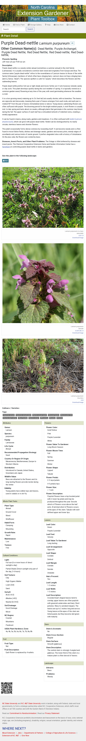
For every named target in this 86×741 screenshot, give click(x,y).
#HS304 (59, 418)
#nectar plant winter (9, 418)
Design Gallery (35, 25)
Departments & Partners (33, 733)
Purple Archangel (65, 48)
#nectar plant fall (66, 415)
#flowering (44, 418)
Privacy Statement (52, 713)
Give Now (58, 25)
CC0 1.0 (81, 235)
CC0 (82, 400)
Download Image (77, 237)
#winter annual (34, 418)
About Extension (8, 733)
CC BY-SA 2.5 (79, 331)
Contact (71, 25)
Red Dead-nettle (59, 52)
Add (5, 161)
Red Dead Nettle (37, 52)
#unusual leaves (53, 415)
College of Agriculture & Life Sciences (61, 733)
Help (48, 25)
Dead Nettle (45, 48)
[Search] (13, 29)
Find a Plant (19, 25)
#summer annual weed (23, 415)
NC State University (9, 703)
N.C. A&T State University (31, 703)
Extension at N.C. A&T (10, 736)
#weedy (52, 418)
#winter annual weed (39, 415)
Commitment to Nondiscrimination (23, 713)
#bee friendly (22, 418)
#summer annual (8, 415)
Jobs (20, 733)
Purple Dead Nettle (13, 52)
